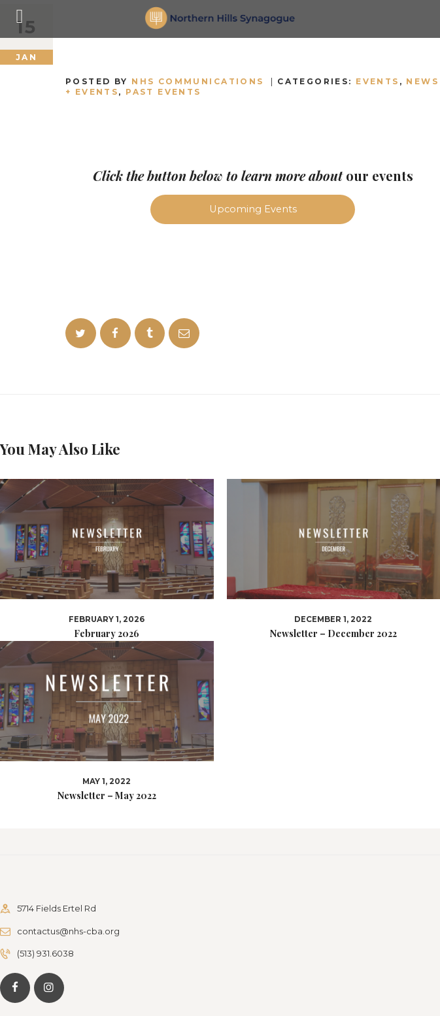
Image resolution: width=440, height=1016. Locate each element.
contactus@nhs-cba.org (68, 931)
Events (377, 81)
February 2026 (106, 634)
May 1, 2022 (106, 781)
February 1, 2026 (106, 619)
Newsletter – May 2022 (107, 796)
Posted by (166, 81)
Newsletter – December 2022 (333, 634)
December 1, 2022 (333, 619)
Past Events (163, 92)
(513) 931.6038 (45, 953)
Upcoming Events (253, 209)
